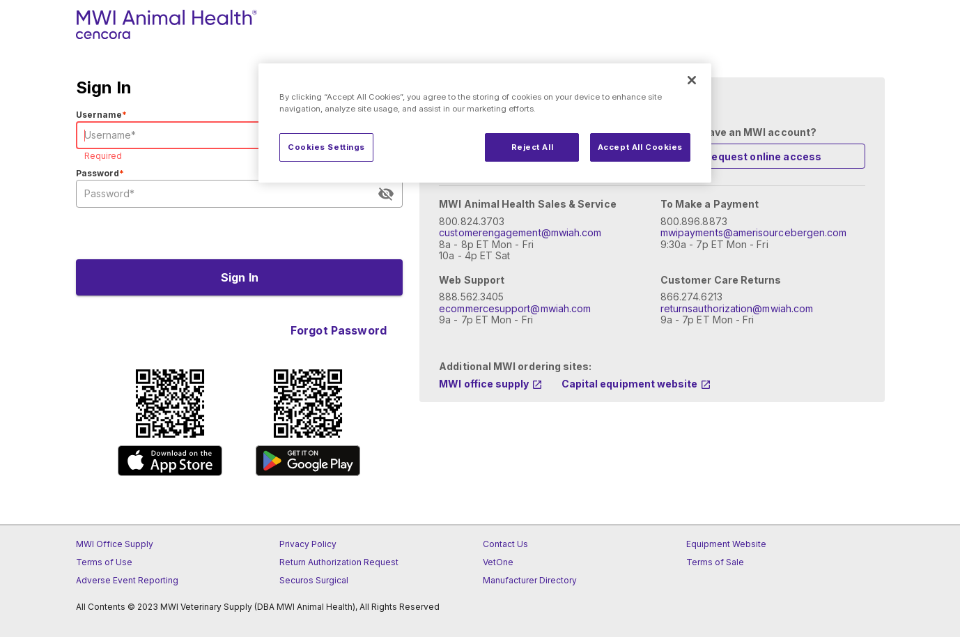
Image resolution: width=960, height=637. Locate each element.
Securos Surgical (313, 580)
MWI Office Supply (114, 544)
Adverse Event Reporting (127, 580)
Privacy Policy (307, 544)
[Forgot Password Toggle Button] (338, 330)
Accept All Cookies (640, 147)
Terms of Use (104, 562)
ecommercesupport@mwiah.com (515, 308)
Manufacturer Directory (530, 580)
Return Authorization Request (338, 562)
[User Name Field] (239, 135)
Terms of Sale (715, 562)
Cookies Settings (326, 147)
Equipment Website (726, 544)
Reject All (532, 147)
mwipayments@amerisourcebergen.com (753, 232)
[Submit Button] (239, 277)
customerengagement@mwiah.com (520, 232)
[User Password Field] (230, 194)
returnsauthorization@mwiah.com (736, 308)
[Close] (691, 80)
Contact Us (505, 544)
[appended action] (386, 193)
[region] (484, 123)
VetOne (498, 562)
